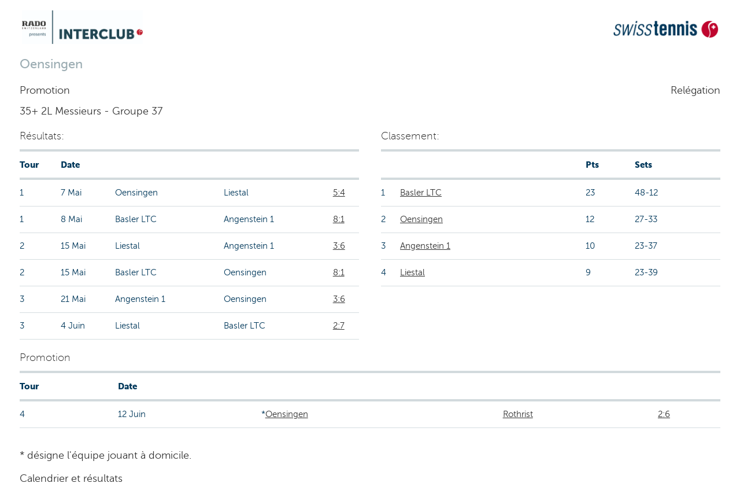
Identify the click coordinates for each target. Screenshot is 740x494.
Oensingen (421, 219)
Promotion (45, 90)
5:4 (339, 192)
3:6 (339, 245)
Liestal (412, 272)
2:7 (339, 325)
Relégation (695, 90)
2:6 (664, 414)
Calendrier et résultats (71, 478)
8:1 (339, 219)
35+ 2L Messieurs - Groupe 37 (91, 111)
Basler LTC (421, 192)
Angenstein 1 (425, 245)
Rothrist (518, 414)
